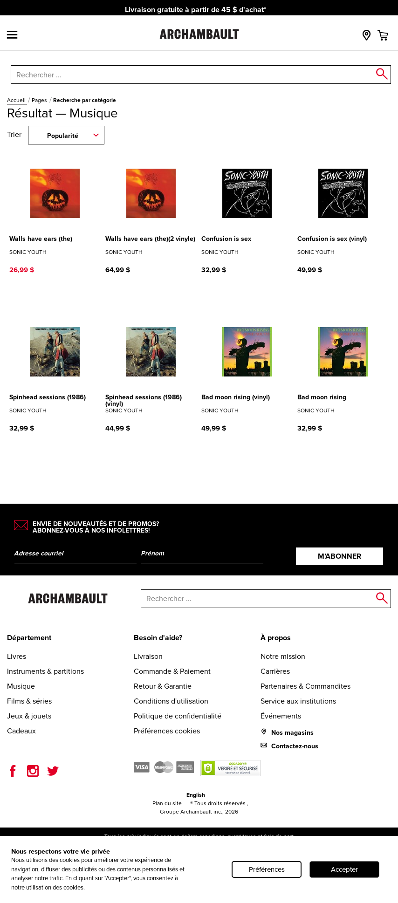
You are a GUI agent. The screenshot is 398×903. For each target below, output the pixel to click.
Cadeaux (21, 730)
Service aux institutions (298, 701)
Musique (21, 686)
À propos (276, 637)
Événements (281, 716)
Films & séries (29, 701)
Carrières (275, 671)
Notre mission (283, 656)
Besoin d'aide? (158, 637)
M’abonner (339, 556)
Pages (40, 100)
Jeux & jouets (29, 716)
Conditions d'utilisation (171, 701)
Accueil (17, 100)
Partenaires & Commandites (305, 686)
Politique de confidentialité (177, 716)
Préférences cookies (167, 730)
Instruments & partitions (45, 671)
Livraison (148, 656)
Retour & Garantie (163, 686)
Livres (16, 656)
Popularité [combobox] (62, 135)
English (195, 795)
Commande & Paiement (172, 671)
